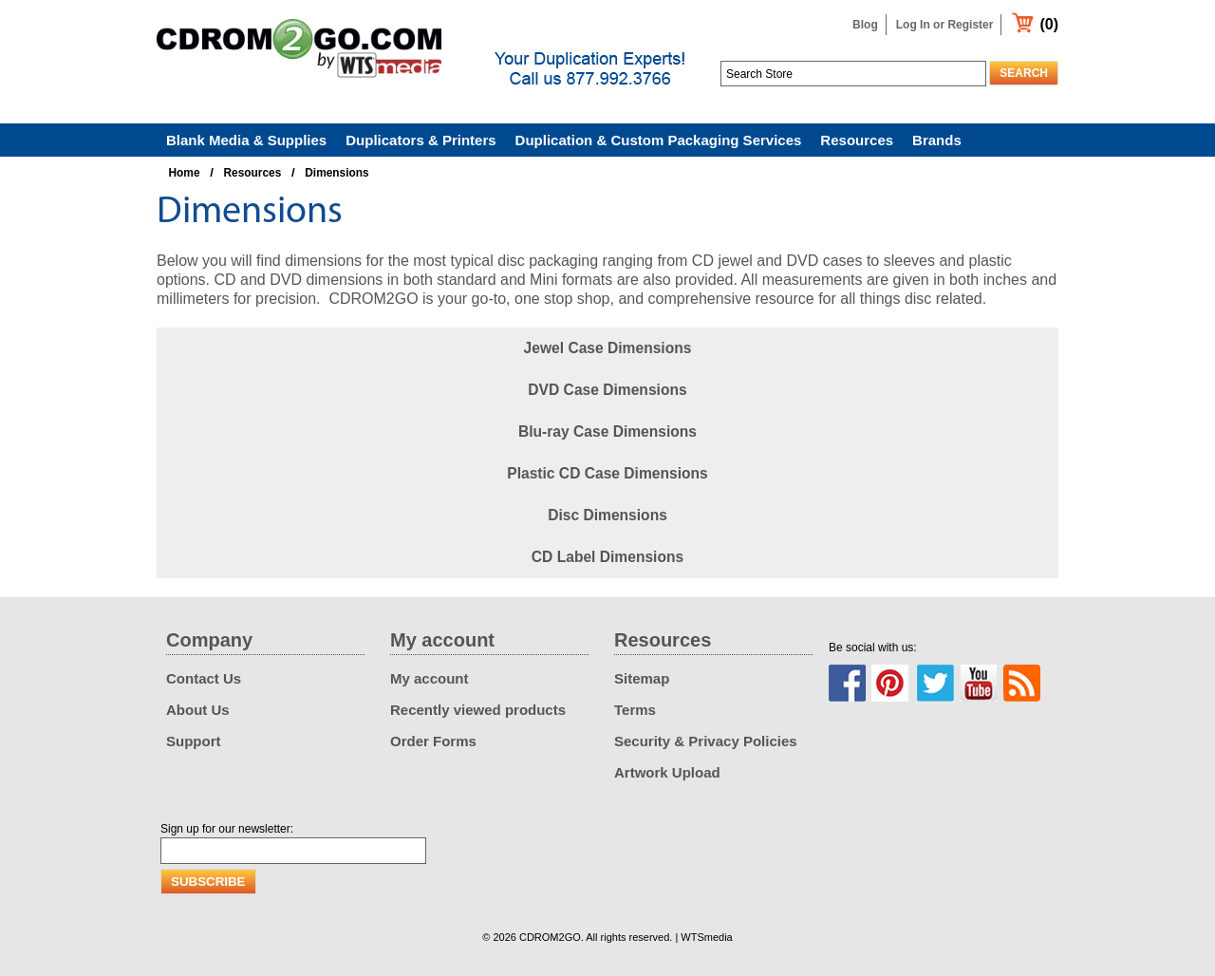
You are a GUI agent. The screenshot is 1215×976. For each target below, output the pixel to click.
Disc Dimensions (607, 515)
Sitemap (641, 678)
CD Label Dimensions (607, 557)
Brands (937, 140)
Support (193, 741)
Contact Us (203, 678)
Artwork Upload (667, 772)
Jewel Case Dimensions (608, 348)
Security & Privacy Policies (705, 741)
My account (429, 678)
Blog (865, 24)
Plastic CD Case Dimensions (607, 473)
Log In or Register (945, 24)
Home (184, 172)
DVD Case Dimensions (607, 390)
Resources (856, 140)
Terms (635, 710)
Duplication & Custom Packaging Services (658, 140)
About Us (198, 710)
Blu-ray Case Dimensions (607, 431)
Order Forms (433, 741)
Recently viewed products (478, 710)
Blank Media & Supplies (246, 140)
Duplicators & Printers (420, 140)
